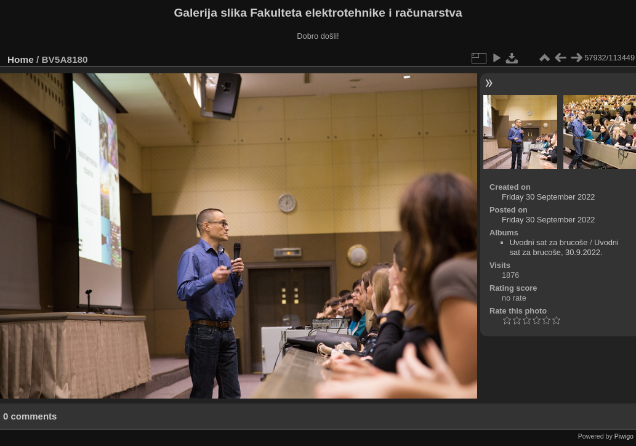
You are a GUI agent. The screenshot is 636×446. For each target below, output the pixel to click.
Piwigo (624, 436)
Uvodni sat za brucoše (549, 242)
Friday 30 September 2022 (548, 196)
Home (20, 59)
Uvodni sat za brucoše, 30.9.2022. (564, 247)
